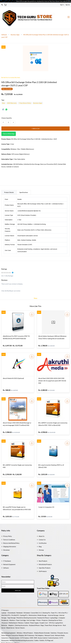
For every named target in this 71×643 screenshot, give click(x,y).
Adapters (11, 615)
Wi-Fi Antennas (29, 625)
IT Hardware (7, 550)
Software (4, 24)
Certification (43, 533)
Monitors (12, 610)
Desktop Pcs (46, 602)
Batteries (4, 615)
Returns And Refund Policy (11, 533)
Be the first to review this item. (10, 67)
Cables (36, 630)
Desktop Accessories (21, 615)
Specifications (23, 182)
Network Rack (14, 630)
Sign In (62, 4)
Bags (42, 615)
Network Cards (49, 625)
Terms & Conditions (9, 529)
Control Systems (53, 627)
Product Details (9, 182)
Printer (38, 610)
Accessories (33, 607)
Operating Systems (29, 637)
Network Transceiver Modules (15, 625)
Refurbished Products (45, 554)
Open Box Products (44, 557)
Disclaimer (6, 539)
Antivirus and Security (43, 637)
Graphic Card (44, 612)
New (35, 288)
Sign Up (68, 4)
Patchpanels (10, 632)
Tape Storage (11, 607)
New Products (43, 550)
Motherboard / (13, 612)
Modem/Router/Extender (42, 622)
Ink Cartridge (31, 610)
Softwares (4, 637)
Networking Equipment (8, 622)
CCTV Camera (24, 627)
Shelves (17, 632)
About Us (41, 526)
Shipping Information (9, 536)
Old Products (43, 561)
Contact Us (42, 529)
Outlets (42, 630)
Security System (14, 627)
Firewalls (60, 622)
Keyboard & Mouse (43, 607)
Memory (20, 612)
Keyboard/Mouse (34, 615)
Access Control (42, 627)
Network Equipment (9, 554)
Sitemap (41, 539)
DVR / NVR (33, 627)
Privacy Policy (7, 526)
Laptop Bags (54, 607)
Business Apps (15, 24)
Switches (54, 622)
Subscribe (18, 580)
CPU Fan (51, 612)
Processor (5, 612)
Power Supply (34, 612)
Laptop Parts (59, 612)
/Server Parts (58, 610)
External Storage (53, 605)
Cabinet (26, 612)
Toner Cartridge (21, 610)
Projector (45, 610)
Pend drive (20, 607)
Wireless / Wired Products (25, 622)
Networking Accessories (25, 630)
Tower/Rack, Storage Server (53, 615)
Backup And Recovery (15, 637)
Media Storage (42, 605)
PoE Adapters (39, 625)
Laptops (3, 602)
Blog (40, 536)
